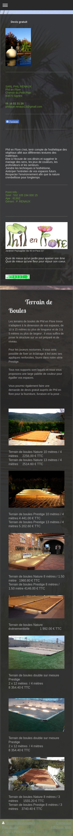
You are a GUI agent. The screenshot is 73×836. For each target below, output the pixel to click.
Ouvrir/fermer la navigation (36, 5)
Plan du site (10, 827)
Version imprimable (18, 823)
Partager (12, 121)
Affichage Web (61, 827)
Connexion (63, 823)
